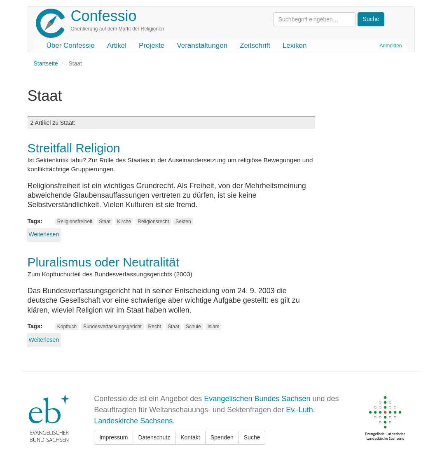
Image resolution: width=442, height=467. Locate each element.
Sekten (183, 221)
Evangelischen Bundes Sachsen (257, 399)
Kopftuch (67, 326)
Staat (104, 221)
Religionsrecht (153, 221)
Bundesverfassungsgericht (112, 326)
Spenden (222, 437)
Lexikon (295, 45)
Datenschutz (154, 437)
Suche (252, 437)
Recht (154, 326)
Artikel (116, 45)
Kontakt (190, 437)
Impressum (113, 437)
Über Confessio (71, 45)
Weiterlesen (44, 234)
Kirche (124, 221)
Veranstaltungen (202, 45)
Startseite (46, 63)
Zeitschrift (255, 45)
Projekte (151, 45)
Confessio (104, 15)
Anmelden (390, 46)
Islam (214, 326)
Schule (193, 326)
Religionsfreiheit (74, 221)
